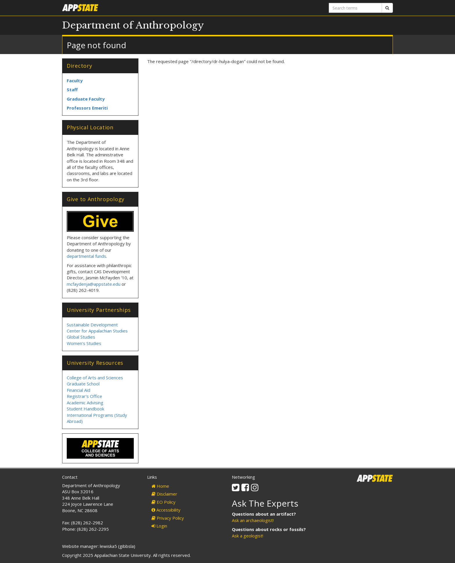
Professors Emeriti (87, 108)
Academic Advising (85, 402)
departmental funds (86, 256)
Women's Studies (84, 343)
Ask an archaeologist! (253, 520)
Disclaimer (164, 494)
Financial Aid (78, 390)
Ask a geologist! (247, 536)
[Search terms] (355, 8)
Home (160, 486)
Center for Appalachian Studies (97, 331)
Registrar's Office (84, 396)
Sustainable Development (92, 325)
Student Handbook (85, 409)
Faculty (75, 80)
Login (159, 526)
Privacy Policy (167, 518)
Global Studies (81, 337)
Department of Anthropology (133, 25)
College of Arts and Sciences (95, 377)
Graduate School (83, 384)
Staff (72, 89)
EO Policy (163, 502)
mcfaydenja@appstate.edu (93, 284)
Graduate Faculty (86, 99)
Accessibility (165, 510)
